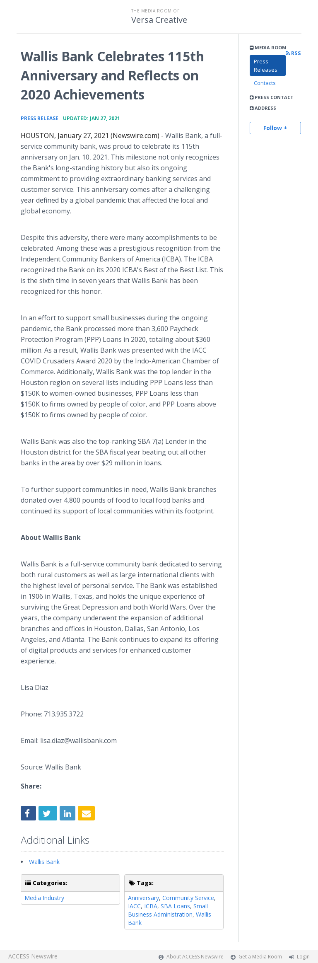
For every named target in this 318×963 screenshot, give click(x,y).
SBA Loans (175, 906)
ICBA (150, 906)
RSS (293, 53)
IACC (134, 906)
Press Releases (265, 65)
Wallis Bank (44, 862)
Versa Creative (159, 20)
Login (303, 956)
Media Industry (44, 898)
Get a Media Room (260, 956)
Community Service (188, 898)
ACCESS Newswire (33, 956)
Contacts (265, 83)
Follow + (275, 128)
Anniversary (143, 898)
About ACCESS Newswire (195, 956)
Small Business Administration (168, 910)
